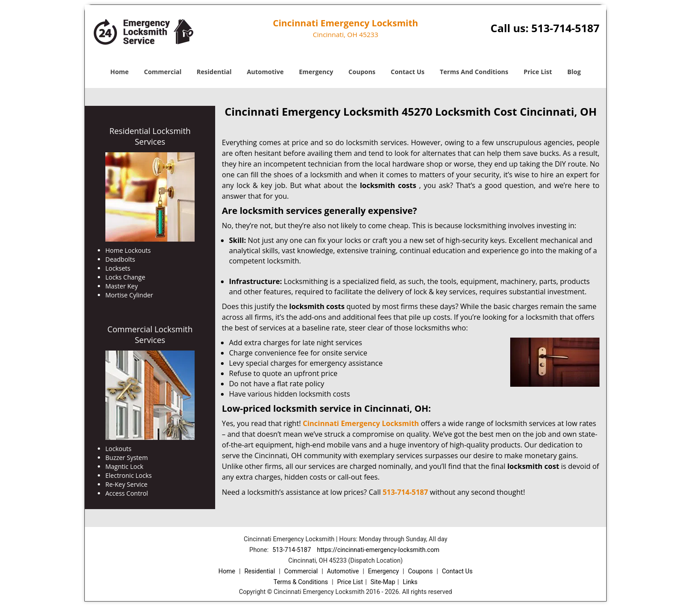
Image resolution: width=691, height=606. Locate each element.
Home (119, 71)
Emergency (316, 71)
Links (410, 581)
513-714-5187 (565, 28)
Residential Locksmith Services (150, 136)
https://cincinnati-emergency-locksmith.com (378, 549)
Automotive (265, 71)
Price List (538, 71)
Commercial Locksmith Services (150, 334)
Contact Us (408, 71)
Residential (214, 71)
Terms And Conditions (474, 71)
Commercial (163, 71)
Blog (574, 71)
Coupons (362, 71)
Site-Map (382, 581)
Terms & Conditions (301, 581)
